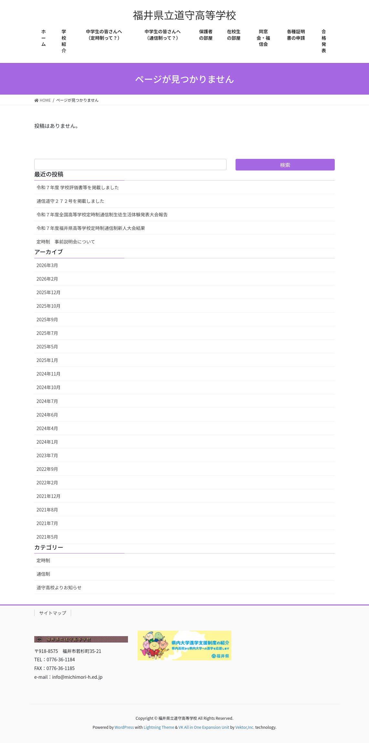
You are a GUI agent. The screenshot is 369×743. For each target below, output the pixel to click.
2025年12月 (49, 292)
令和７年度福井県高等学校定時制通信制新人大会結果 (91, 228)
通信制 (43, 574)
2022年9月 (47, 469)
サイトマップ (52, 613)
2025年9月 (47, 319)
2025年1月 (47, 360)
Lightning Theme (158, 727)
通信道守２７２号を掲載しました (70, 201)
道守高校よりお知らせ (59, 587)
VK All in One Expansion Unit (204, 727)
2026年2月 (47, 278)
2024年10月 (49, 387)
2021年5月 (47, 536)
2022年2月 (47, 482)
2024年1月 (47, 442)
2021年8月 (47, 509)
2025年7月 (47, 333)
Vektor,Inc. (244, 727)
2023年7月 (47, 455)
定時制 (43, 560)
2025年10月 (49, 306)
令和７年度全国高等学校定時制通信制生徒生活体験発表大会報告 (102, 214)
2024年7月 (47, 401)
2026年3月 (47, 265)
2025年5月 (47, 346)
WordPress (124, 727)
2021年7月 (47, 523)
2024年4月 (47, 428)
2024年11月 (49, 373)
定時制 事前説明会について (66, 241)
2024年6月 (47, 414)
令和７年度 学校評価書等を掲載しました (78, 187)
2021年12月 (49, 496)
